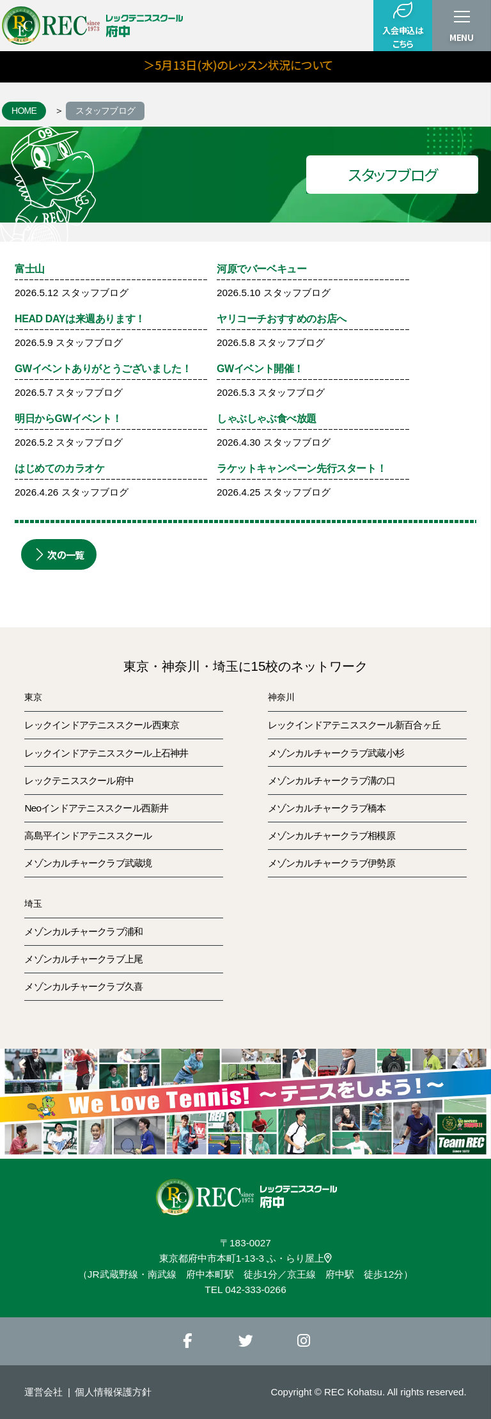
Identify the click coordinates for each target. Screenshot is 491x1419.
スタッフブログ (105, 111)
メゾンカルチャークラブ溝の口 (331, 780)
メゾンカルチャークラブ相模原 (331, 835)
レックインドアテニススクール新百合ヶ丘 (354, 724)
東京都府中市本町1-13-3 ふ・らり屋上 (245, 1258)
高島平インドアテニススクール (88, 835)
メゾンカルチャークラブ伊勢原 (331, 863)
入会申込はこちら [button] (402, 25)
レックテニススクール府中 (79, 780)
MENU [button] (461, 37)
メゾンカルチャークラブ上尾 (83, 958)
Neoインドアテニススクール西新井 (96, 808)
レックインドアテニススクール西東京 (101, 724)
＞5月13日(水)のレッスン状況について (260, 64)
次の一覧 (59, 554)
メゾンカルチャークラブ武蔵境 (88, 863)
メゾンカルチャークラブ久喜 (83, 986)
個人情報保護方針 (113, 1391)
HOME (24, 111)
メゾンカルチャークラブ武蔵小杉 (336, 753)
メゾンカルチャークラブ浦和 (83, 931)
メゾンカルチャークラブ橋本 (327, 808)
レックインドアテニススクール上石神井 (106, 753)
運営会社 (43, 1391)
